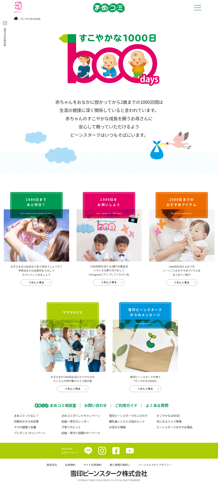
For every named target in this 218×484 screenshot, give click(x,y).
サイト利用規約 (92, 465)
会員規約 (70, 465)
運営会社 (52, 465)
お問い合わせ (95, 405)
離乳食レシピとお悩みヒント (127, 421)
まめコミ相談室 (63, 405)
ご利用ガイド (126, 405)
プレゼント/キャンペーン (29, 433)
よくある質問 (157, 405)
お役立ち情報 (117, 427)
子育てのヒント (71, 427)
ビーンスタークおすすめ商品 (174, 427)
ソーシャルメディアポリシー (155, 465)
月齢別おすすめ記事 (26, 421)
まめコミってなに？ (26, 415)
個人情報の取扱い (120, 465)
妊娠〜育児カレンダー (75, 421)
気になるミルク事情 (169, 421)
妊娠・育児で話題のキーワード (80, 433)
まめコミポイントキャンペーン (80, 415)
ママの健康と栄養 (25, 427)
